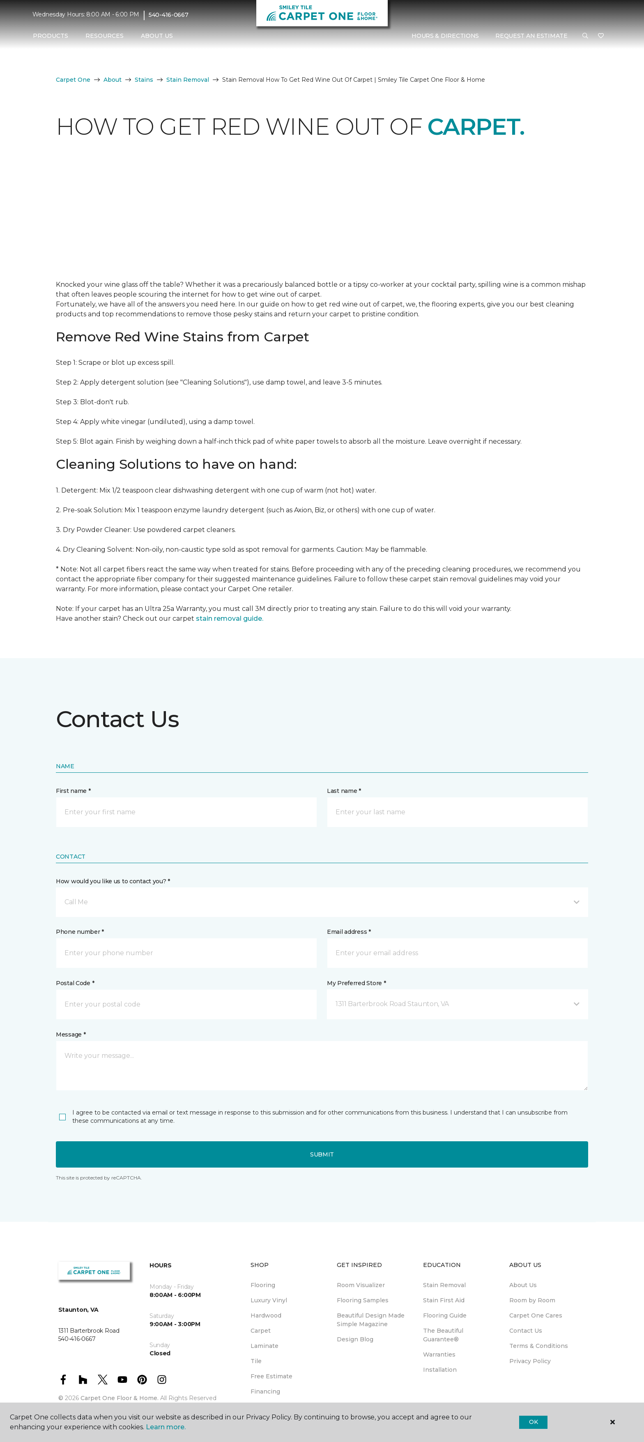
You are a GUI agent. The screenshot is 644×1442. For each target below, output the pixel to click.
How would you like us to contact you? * (113, 881)
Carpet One (73, 79)
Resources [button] (104, 35)
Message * (70, 1034)
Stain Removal (187, 79)
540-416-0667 (169, 14)
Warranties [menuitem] (439, 1354)
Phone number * (80, 932)
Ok (533, 1422)
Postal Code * (75, 983)
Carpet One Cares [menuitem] (535, 1315)
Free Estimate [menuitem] (271, 1376)
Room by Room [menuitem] (532, 1300)
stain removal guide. (229, 618)
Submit (322, 1154)
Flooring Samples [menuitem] (363, 1300)
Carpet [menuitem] (261, 1330)
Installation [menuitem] (440, 1369)
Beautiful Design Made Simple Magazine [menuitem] (371, 1320)
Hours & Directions (445, 35)
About (113, 79)
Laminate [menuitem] (264, 1346)
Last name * (344, 791)
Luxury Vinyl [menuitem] (269, 1300)
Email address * (349, 932)
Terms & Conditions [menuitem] (538, 1346)
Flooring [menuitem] (263, 1285)
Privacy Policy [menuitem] (530, 1361)
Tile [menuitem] (256, 1361)
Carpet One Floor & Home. (119, 1398)
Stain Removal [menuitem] (444, 1285)
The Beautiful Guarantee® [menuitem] (443, 1335)
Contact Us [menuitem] (525, 1330)
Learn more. (166, 1427)
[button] (585, 36)
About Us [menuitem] (523, 1285)
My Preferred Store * (356, 983)
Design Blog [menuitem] (355, 1339)
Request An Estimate (531, 35)
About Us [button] (157, 35)
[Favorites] (601, 36)
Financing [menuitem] (265, 1391)
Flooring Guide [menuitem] (445, 1315)
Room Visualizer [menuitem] (361, 1285)
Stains (144, 79)
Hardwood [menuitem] (266, 1315)
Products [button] (50, 35)
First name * (73, 791)
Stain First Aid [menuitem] (444, 1300)
